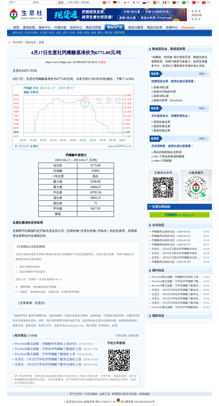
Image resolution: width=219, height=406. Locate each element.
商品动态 (31, 42)
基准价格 (29, 27)
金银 (93, 32)
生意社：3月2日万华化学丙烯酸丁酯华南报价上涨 (180, 302)
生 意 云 (196, 19)
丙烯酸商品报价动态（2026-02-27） (172, 244)
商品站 (109, 32)
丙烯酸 (33, 335)
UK (106, 2)
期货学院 (119, 32)
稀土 (100, 32)
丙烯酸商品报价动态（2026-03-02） (172, 231)
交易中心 (172, 27)
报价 (77, 2)
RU (146, 2)
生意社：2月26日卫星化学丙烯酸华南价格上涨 (178, 253)
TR (195, 2)
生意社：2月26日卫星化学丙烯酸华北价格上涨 (178, 257)
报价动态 (18, 32)
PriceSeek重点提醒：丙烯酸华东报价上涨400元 (46, 343)
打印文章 (121, 335)
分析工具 (105, 393)
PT (175, 2)
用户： (13, 2)
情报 (79, 32)
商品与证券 (154, 27)
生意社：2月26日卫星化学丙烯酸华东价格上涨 (178, 248)
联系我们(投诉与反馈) (124, 393)
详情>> (203, 73)
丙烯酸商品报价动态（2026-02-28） (172, 240)
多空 (65, 32)
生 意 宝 (196, 11)
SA (185, 2)
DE (116, 2)
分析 (72, 32)
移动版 (85, 2)
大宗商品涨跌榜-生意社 (26, 14)
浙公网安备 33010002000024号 (135, 400)
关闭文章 (133, 335)
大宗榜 (43, 32)
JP (126, 2)
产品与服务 (90, 393)
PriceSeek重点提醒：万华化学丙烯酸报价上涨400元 (181, 307)
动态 (58, 32)
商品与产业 (114, 27)
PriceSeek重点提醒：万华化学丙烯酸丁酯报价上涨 (48, 349)
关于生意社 (75, 393)
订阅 (70, 2)
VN (206, 2)
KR (136, 2)
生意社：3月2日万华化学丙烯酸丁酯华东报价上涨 (180, 298)
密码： (37, 2)
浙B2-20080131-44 (105, 401)
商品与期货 (135, 27)
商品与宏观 (93, 27)
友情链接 (144, 393)
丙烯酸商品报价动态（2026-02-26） (172, 261)
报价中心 (45, 27)
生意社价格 (31, 32)
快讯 (51, 32)
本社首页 (18, 42)
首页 (16, 27)
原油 (86, 32)
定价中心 (76, 27)
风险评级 (196, 15)
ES (156, 2)
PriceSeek (187, 27)
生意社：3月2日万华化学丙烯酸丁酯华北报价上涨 (48, 364)
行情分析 (60, 27)
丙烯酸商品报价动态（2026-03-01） (172, 235)
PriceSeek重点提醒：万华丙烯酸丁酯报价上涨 (45, 354)
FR (166, 2)
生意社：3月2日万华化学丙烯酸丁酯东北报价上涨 (48, 359)
